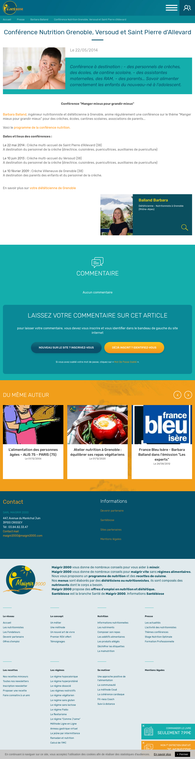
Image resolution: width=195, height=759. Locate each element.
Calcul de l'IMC (58, 742)
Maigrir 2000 (16, 8)
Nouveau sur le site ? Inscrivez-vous (66, 347)
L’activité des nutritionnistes (160, 627)
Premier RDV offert (60, 636)
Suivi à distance (106, 704)
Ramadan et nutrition (62, 738)
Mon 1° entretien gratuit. (174, 748)
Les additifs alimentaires (111, 636)
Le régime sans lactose (63, 705)
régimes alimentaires (174, 572)
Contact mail (11, 531)
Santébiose (107, 520)
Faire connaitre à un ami (16, 695)
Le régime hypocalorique (64, 676)
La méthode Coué (107, 689)
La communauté (107, 685)
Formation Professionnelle (159, 641)
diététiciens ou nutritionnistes (125, 580)
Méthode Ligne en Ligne (63, 723)
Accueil (7, 622)
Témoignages (57, 641)
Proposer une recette (15, 690)
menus (63, 580)
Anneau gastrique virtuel (64, 728)
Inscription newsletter (15, 686)
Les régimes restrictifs (62, 690)
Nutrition (103, 616)
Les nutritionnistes (13, 627)
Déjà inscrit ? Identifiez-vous (134, 347)
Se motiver (104, 670)
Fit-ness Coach (106, 699)
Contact (13, 502)
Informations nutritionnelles (113, 622)
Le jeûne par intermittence (65, 733)
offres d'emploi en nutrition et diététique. (123, 589)
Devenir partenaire (112, 510)
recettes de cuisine (151, 576)
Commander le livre (174, 731)
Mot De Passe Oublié (125, 362)
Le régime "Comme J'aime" (65, 719)
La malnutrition (106, 651)
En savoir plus (162, 754)
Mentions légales (110, 539)
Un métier (55, 622)
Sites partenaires (110, 529)
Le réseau (8, 616)
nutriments (60, 585)
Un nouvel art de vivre (62, 632)
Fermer (182, 754)
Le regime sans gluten (62, 700)
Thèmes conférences (156, 632)
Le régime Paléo (59, 709)
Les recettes (10, 670)
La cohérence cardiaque (111, 694)
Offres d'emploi (11, 641)
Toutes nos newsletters (16, 681)
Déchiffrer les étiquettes (111, 646)
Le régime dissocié (60, 686)
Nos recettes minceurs (15, 676)
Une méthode (57, 627)
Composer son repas (109, 632)
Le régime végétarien (62, 695)
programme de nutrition (107, 576)
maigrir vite (140, 572)
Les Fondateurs (11, 632)
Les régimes (57, 670)
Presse (149, 616)
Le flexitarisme (58, 714)
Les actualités (152, 622)
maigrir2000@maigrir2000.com (22, 535)
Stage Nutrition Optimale (158, 636)
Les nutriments (106, 627)
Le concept (56, 616)
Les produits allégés (109, 641)
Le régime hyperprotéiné (64, 681)
